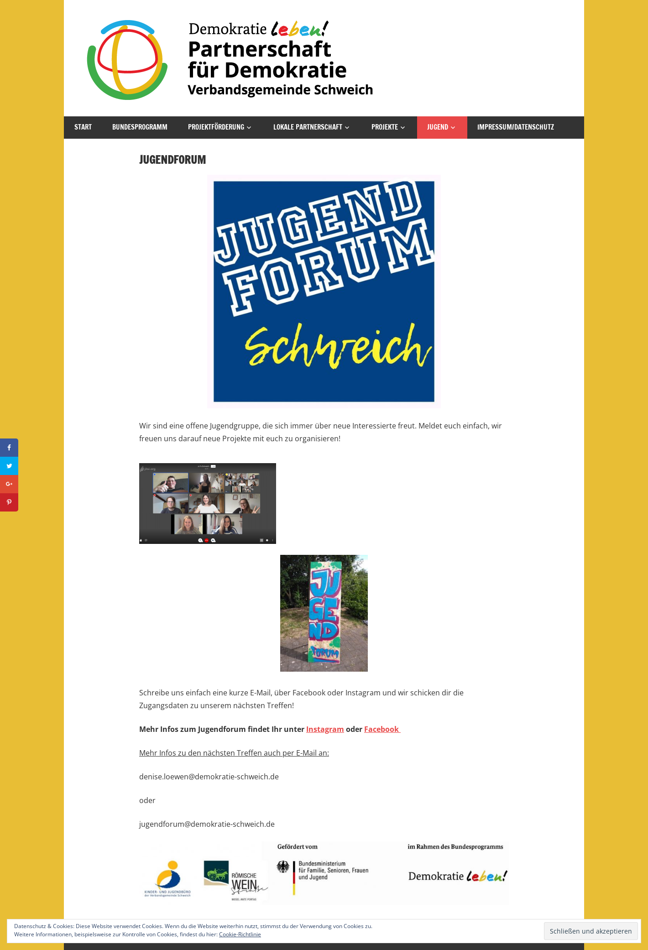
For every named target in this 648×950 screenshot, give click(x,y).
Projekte (384, 127)
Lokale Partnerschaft (307, 127)
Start (83, 127)
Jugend (437, 127)
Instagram (325, 729)
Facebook (382, 729)
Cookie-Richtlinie (240, 934)
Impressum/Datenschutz (515, 127)
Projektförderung (216, 127)
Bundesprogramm (139, 127)
